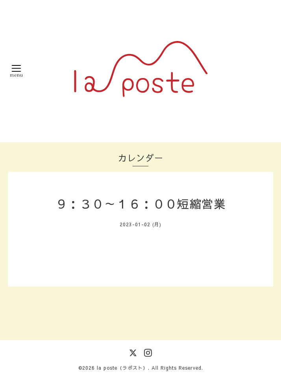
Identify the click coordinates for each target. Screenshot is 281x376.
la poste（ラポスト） (122, 368)
